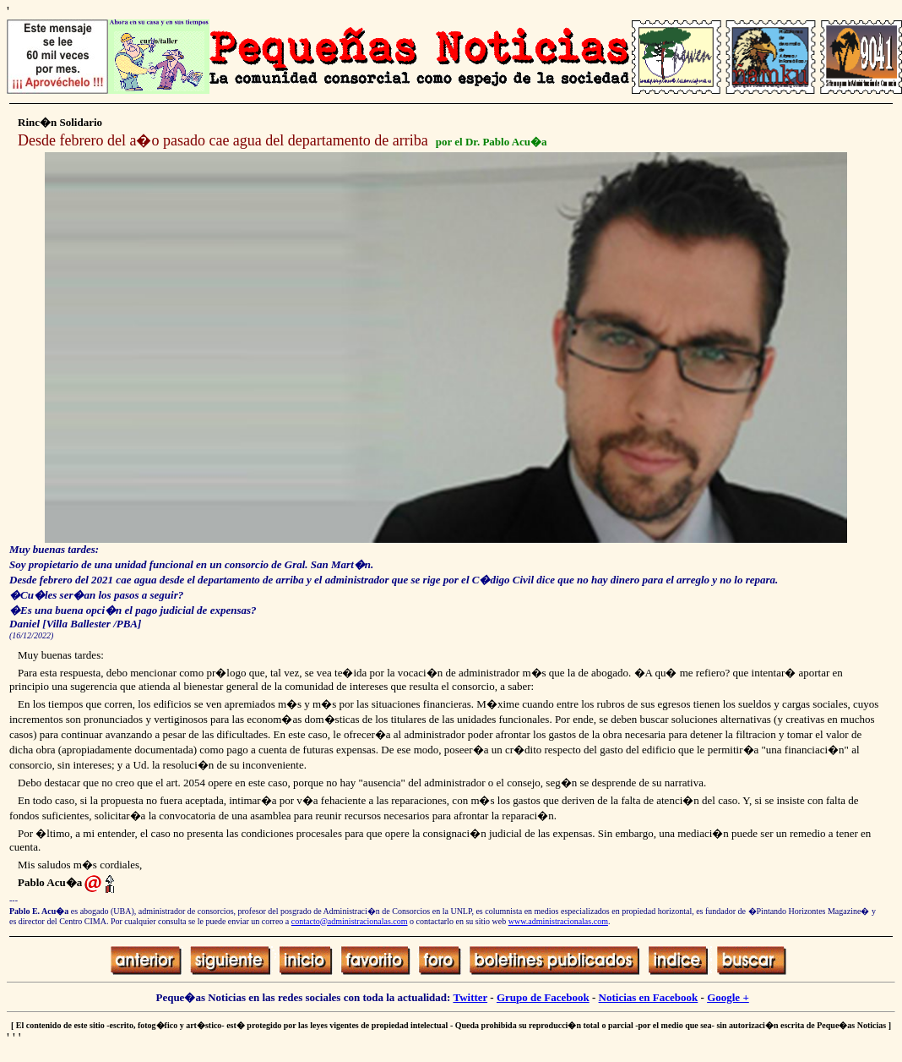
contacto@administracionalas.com (349, 921)
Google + (728, 997)
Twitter (470, 997)
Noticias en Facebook (648, 997)
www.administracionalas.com (558, 921)
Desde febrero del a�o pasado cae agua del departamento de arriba (223, 140)
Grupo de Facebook (543, 997)
